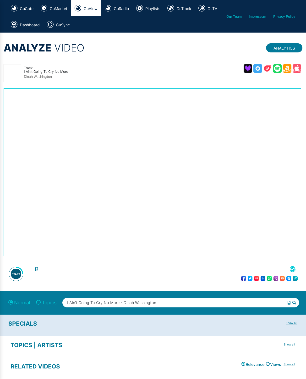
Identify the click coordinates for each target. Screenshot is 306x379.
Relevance (255, 364)
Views (275, 364)
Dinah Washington (38, 77)
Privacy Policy (284, 16)
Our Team (234, 16)
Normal (22, 302)
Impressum (257, 16)
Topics (49, 302)
